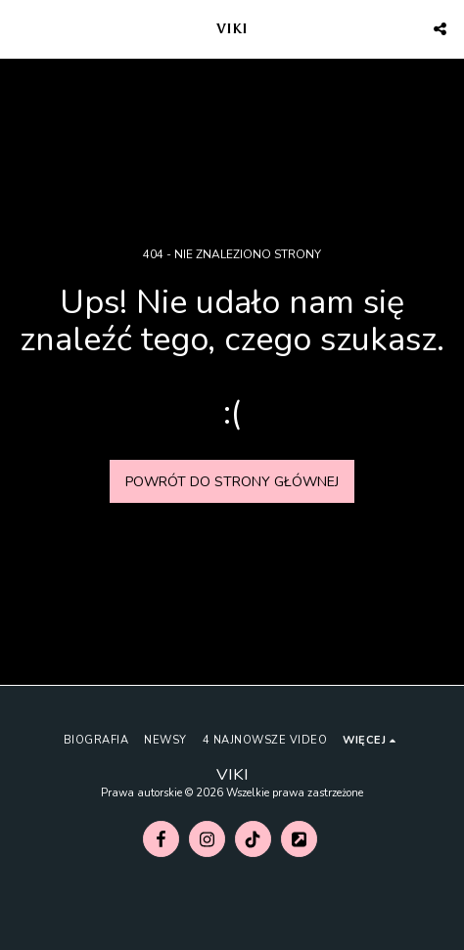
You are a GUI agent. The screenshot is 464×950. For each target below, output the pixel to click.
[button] (21, 28)
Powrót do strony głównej (232, 482)
